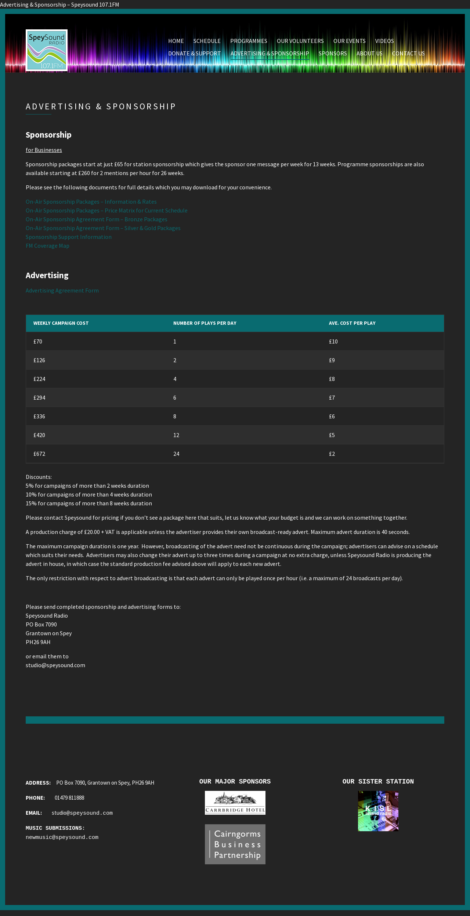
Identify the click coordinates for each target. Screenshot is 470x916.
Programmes (248, 43)
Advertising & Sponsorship (270, 55)
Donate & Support (194, 55)
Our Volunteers (300, 43)
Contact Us (408, 55)
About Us (370, 55)
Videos (384, 43)
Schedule (207, 43)
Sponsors (333, 55)
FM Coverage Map (47, 247)
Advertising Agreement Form (62, 292)
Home (176, 43)
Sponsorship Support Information (69, 239)
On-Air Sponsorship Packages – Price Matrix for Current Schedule (107, 212)
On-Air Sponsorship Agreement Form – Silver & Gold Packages (103, 230)
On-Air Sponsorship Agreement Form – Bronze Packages (96, 221)
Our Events (349, 43)
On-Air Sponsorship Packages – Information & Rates (91, 203)
